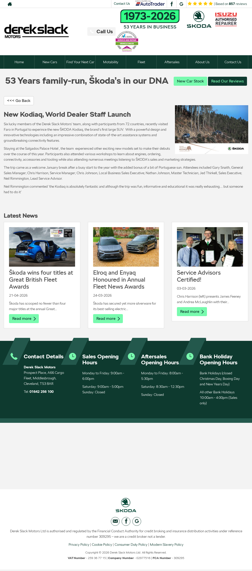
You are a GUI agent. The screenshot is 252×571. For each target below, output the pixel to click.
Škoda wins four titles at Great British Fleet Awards (41, 279)
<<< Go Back (19, 100)
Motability (110, 62)
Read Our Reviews (227, 81)
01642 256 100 (42, 392)
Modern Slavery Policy (166, 546)
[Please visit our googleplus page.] (181, 4)
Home (19, 62)
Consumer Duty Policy (131, 546)
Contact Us (122, 3)
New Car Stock (190, 81)
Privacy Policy (79, 546)
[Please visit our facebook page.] (171, 4)
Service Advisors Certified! (199, 276)
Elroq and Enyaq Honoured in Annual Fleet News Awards (119, 279)
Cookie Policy (102, 546)
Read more (24, 318)
